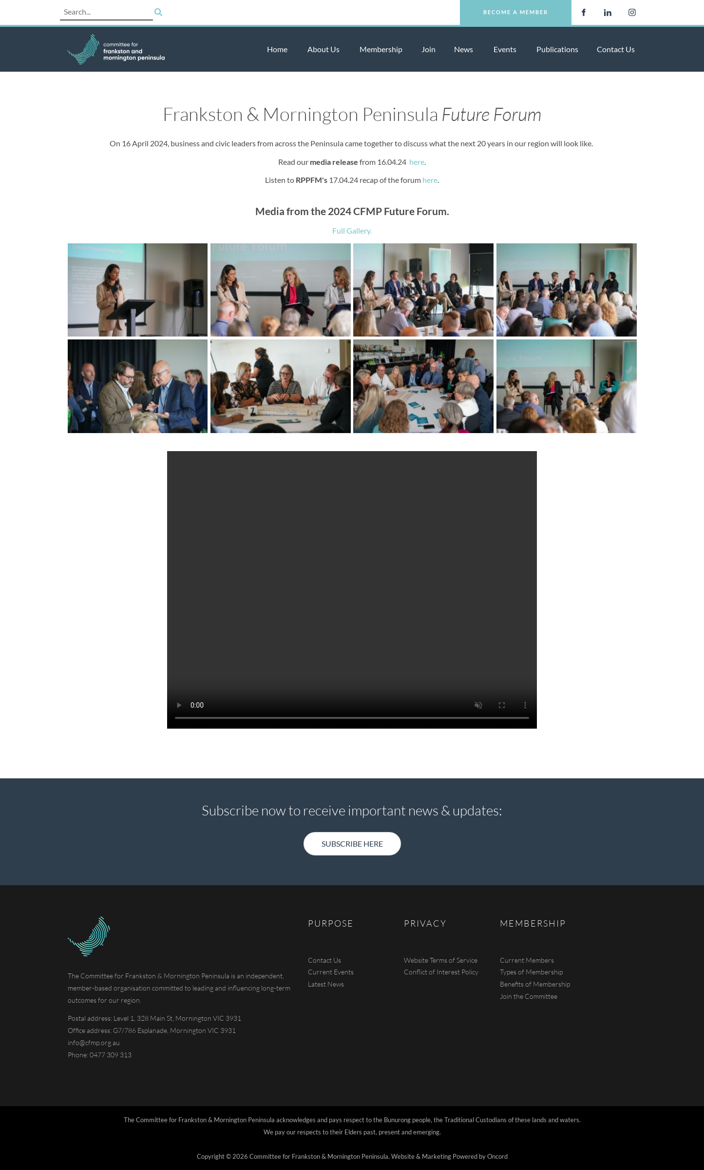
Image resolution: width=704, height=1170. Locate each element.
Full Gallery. (352, 230)
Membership (381, 49)
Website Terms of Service (440, 960)
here (416, 161)
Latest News (326, 984)
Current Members (527, 960)
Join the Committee (528, 996)
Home (277, 49)
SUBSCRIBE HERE (352, 837)
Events (505, 49)
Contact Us (616, 49)
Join (428, 49)
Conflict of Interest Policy (441, 972)
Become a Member (492, 5)
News (463, 49)
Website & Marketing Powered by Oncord (449, 1156)
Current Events (331, 972)
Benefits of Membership (535, 984)
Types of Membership (531, 972)
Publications (557, 49)
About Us (323, 49)
